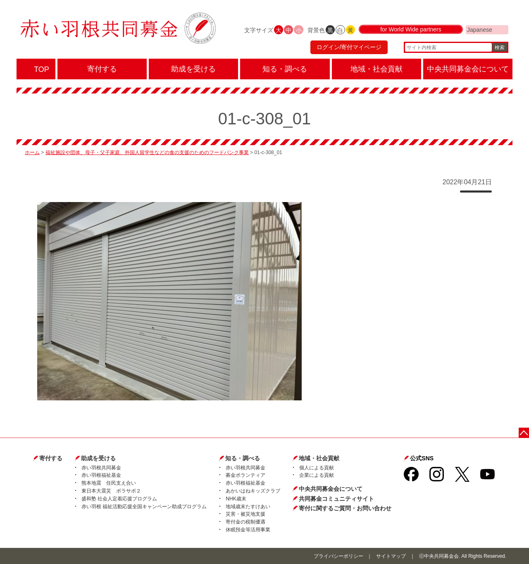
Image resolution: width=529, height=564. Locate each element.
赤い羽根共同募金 (101, 468)
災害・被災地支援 (245, 514)
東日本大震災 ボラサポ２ (111, 491)
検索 (500, 47)
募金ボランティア (245, 475)
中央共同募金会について (330, 488)
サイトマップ (391, 556)
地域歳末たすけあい (248, 506)
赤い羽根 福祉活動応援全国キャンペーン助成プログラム (144, 506)
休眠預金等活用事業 (248, 530)
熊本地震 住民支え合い (108, 483)
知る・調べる (242, 458)
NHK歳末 (236, 499)
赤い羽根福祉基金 (101, 475)
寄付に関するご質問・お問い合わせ (345, 508)
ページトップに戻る (524, 433)
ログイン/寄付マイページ (348, 47)
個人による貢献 (316, 468)
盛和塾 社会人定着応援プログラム (119, 499)
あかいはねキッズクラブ (253, 491)
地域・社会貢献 (319, 458)
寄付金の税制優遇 (245, 522)
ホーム (32, 152)
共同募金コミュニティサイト (336, 498)
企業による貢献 (316, 475)
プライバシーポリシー (338, 556)
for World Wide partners (410, 29)
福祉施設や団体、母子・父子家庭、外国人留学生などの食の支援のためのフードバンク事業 (147, 152)
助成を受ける (98, 458)
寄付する (50, 458)
